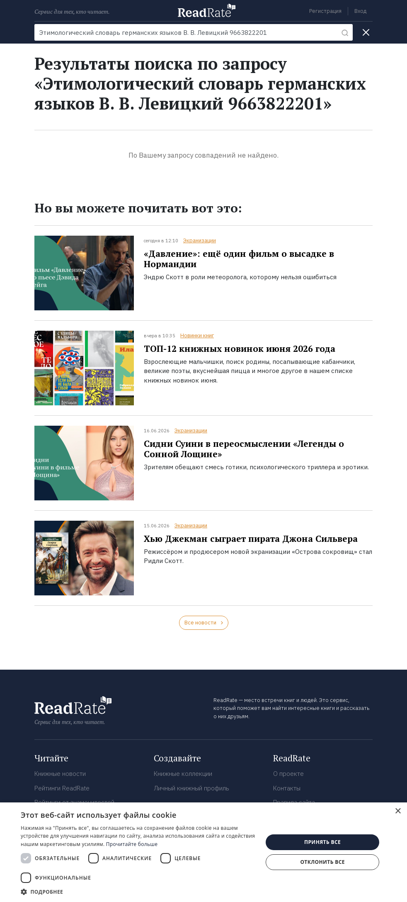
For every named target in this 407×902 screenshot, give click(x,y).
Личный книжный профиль (191, 788)
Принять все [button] (322, 842)
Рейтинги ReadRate (62, 788)
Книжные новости (60, 774)
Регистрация (325, 11)
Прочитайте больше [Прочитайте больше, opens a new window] (131, 844)
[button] (138, 891)
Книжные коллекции (183, 774)
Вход (360, 11)
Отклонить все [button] (322, 861)
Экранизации (199, 240)
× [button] (398, 811)
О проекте (288, 774)
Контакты (286, 788)
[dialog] (203, 852)
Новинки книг (197, 335)
